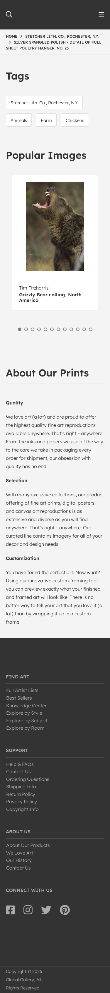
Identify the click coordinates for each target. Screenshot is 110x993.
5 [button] (45, 329)
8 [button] (65, 329)
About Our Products (28, 845)
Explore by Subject (27, 720)
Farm (46, 120)
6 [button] (52, 329)
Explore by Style (24, 713)
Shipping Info (21, 786)
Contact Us (18, 771)
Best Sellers (19, 698)
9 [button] (71, 329)
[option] (55, 243)
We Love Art (19, 853)
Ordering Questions (27, 779)
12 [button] (90, 329)
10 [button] (77, 329)
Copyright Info (22, 809)
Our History (19, 860)
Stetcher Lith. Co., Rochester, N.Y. (44, 102)
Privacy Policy (21, 801)
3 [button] (32, 329)
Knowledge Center (26, 705)
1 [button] (19, 329)
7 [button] (58, 329)
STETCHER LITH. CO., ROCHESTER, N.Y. (62, 36)
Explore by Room (25, 728)
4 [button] (39, 329)
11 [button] (84, 329)
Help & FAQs (20, 764)
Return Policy (20, 794)
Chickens (75, 120)
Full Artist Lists (22, 690)
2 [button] (26, 329)
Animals (19, 120)
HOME (11, 36)
